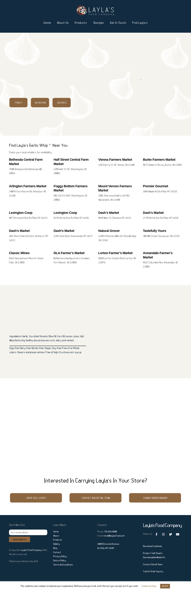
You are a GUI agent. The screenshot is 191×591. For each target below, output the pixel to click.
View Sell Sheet (36, 498)
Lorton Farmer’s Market (115, 253)
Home (47, 22)
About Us (63, 22)
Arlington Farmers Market (27, 186)
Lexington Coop (20, 213)
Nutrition (40, 102)
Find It (18, 102)
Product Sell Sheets (152, 553)
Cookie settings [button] (149, 586)
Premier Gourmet (155, 186)
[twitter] (171, 533)
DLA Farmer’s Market (69, 253)
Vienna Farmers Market (115, 159)
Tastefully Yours (154, 231)
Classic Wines (19, 253)
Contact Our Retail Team (96, 498)
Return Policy (59, 560)
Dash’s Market (108, 213)
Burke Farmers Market (159, 159)
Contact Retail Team (152, 564)
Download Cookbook (152, 546)
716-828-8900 (110, 531)
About (56, 535)
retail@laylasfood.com (114, 535)
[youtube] (178, 533)
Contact (57, 552)
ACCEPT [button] (165, 586)
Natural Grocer (109, 231)
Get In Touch (118, 22)
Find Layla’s (140, 22)
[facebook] (157, 533)
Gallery (56, 544)
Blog (55, 548)
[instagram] (164, 533)
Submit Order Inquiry (155, 498)
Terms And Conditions (63, 564)
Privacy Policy (60, 556)
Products (81, 22)
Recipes (98, 22)
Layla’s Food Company (31, 550)
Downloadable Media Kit (154, 557)
